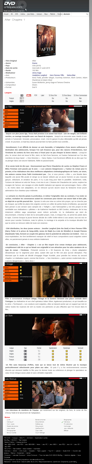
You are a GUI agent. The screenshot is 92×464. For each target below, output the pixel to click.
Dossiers (32, 451)
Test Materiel (23, 440)
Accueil (6, 14)
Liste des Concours (19, 455)
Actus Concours (32, 455)
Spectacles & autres (41, 438)
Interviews (7, 451)
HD (12, 14)
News (46, 14)
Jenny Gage (36, 73)
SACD (15, 451)
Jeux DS (76, 444)
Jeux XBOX (53, 444)
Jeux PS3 (20, 444)
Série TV (22, 438)
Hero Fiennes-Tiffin (57, 75)
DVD (16, 14)
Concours (39, 14)
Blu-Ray (6, 440)
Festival (13, 453)
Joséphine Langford (39, 75)
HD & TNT (7, 448)
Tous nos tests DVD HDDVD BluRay (50, 455)
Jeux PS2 (62, 444)
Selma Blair (71, 75)
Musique (14, 438)
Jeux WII (69, 444)
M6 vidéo (22, 110)
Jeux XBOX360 (30, 444)
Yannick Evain (16, 461)
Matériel (52, 14)
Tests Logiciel (41, 451)
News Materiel (27, 448)
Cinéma (22, 14)
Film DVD (7, 438)
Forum (59, 14)
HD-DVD (14, 440)
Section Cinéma (9, 442)
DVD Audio (23, 451)
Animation (30, 438)
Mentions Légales (69, 455)
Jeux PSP (7, 446)
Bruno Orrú (34, 461)
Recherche (67, 14)
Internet (28, 453)
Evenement (20, 453)
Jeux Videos (30, 14)
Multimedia (37, 448)
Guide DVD (66, 451)
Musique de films (21, 442)
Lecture (58, 451)
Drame (34, 63)
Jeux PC (45, 444)
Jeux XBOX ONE (9, 444)
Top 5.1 (50, 451)
